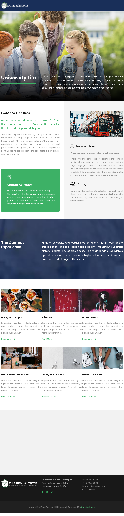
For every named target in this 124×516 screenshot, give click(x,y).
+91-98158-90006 (90, 483)
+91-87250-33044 (90, 486)
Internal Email (88, 493)
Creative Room (88, 510)
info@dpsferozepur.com (93, 489)
